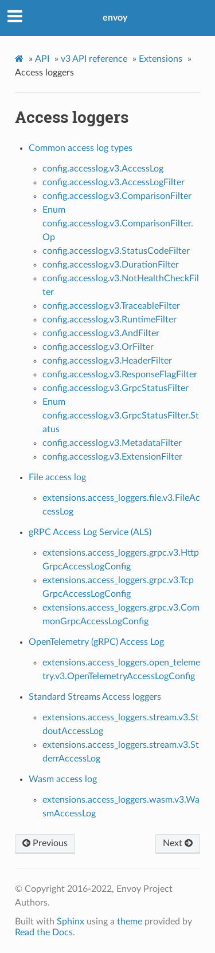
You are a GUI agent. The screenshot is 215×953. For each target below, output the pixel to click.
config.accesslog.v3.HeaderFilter (107, 360)
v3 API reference (94, 58)
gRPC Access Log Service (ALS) (90, 532)
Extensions (160, 58)
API (42, 58)
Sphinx (70, 921)
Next (178, 843)
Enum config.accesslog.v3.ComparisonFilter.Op (117, 223)
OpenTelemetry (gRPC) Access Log (96, 642)
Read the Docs (44, 932)
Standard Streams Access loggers (95, 696)
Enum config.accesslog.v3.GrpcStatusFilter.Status (120, 415)
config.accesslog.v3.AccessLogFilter (113, 182)
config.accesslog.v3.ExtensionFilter (112, 456)
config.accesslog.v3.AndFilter (100, 333)
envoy (115, 17)
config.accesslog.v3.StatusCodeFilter (116, 251)
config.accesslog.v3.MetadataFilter (112, 443)
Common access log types (80, 148)
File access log (57, 477)
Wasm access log (63, 779)
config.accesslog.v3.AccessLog (102, 168)
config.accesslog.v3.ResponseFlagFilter (119, 374)
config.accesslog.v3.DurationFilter (110, 264)
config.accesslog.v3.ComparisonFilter (116, 196)
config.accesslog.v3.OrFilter (98, 347)
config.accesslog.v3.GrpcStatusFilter (115, 388)
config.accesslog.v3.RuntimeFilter (109, 319)
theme (129, 921)
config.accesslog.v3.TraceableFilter (111, 305)
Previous (45, 843)
